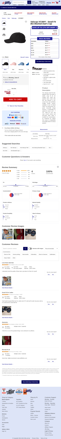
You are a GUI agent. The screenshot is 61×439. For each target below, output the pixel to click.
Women (32, 401)
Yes (49, 274)
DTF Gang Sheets (20, 407)
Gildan (32, 413)
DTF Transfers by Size (21, 403)
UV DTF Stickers (20, 405)
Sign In (33, 1)
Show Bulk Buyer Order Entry (30, 382)
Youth (32, 405)
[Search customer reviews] (12, 248)
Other (14, 257)
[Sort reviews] (51, 248)
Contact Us (42, 1)
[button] (15, 5)
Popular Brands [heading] (35, 411)
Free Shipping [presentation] (30, 13)
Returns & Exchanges (50, 417)
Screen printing (16, 254)
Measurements (44, 129)
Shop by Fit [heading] (34, 397)
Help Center (48, 407)
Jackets (4, 409)
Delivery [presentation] (55, 13)
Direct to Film (7, 254)
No (53, 274)
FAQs (46, 411)
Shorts (3, 419)
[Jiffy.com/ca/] (30, 391)
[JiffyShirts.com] (6, 2)
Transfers (29, 4)
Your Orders (35, 2)
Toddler (32, 407)
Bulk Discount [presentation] (18, 13)
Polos (3, 405)
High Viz (4, 431)
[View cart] (57, 3)
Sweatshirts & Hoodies (7, 403)
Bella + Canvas (34, 415)
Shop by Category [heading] (7, 397)
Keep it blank (7, 257)
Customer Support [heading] (50, 397)
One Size (14, 88)
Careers (47, 425)
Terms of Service (49, 435)
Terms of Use (44, 438)
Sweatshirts (21, 4)
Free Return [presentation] (43, 13)
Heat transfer (25, 254)
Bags (39, 4)
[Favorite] (26, 22)
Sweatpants (5, 418)
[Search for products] (19, 2)
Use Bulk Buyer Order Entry (44, 61)
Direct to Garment (43, 254)
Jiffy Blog (47, 429)
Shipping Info (48, 415)
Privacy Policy (48, 433)
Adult (32, 399)
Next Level (33, 419)
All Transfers (19, 401)
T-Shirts (15, 4)
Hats (43, 4)
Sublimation (52, 254)
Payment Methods (49, 419)
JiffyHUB (48, 2)
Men (32, 403)
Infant (32, 409)
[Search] (29, 2)
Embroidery (33, 254)
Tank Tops (4, 407)
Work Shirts (5, 411)
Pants (3, 416)
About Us (47, 423)
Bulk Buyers (44, 38)
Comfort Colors (34, 417)
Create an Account (35, 10)
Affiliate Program (49, 427)
